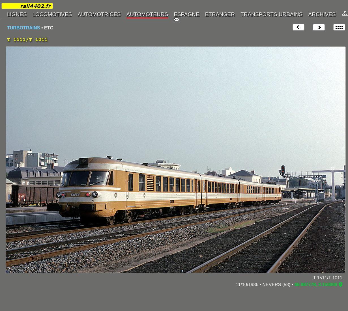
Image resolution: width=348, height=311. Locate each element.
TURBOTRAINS (23, 27)
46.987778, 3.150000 (316, 284)
